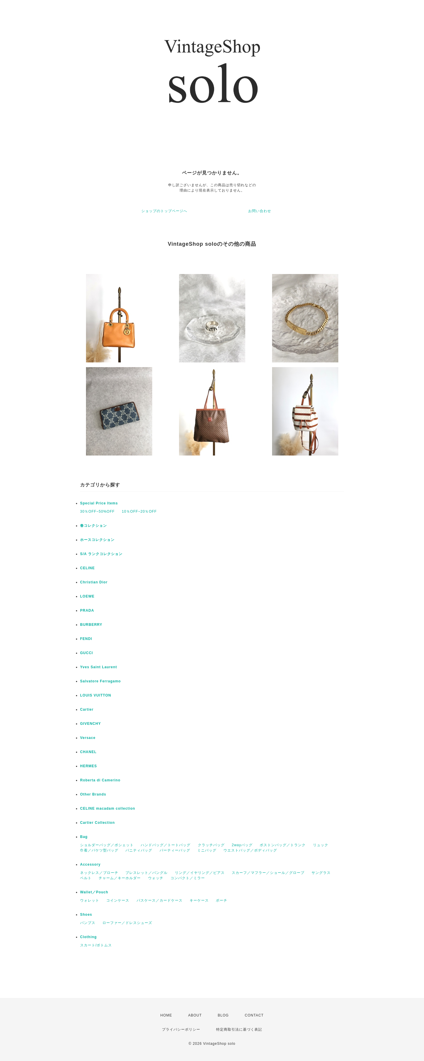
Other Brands (93, 794)
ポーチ (221, 900)
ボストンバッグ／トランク (283, 845)
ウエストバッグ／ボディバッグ (250, 850)
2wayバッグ (242, 845)
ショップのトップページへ (164, 211)
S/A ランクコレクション (101, 554)
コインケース (117, 900)
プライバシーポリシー (181, 1029)
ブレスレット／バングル (146, 873)
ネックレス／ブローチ (99, 873)
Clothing (88, 937)
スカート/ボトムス (96, 945)
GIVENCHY (90, 724)
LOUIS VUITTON (95, 695)
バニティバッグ (138, 850)
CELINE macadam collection (107, 808)
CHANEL (88, 752)
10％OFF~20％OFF (139, 511)
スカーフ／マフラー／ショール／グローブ (268, 873)
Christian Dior (93, 582)
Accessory (90, 864)
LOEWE (87, 596)
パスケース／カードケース (160, 900)
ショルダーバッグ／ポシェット (107, 845)
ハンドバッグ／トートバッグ (166, 845)
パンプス (87, 923)
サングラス (321, 873)
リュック (320, 845)
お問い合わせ (259, 211)
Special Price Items (99, 503)
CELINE (87, 568)
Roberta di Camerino (100, 780)
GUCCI (86, 653)
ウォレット (89, 900)
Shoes (86, 915)
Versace (87, 738)
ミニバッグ (206, 850)
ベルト (86, 878)
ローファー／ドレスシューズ (127, 923)
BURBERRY (91, 625)
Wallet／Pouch (94, 892)
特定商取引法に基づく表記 (239, 1029)
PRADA (87, 610)
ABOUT (195, 1015)
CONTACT (254, 1015)
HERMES (88, 766)
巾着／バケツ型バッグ (99, 850)
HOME (166, 1015)
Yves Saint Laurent (98, 667)
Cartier (87, 709)
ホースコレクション (97, 540)
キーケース (199, 900)
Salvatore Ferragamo (100, 681)
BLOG (223, 1015)
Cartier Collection (97, 823)
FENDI (86, 639)
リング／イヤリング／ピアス (200, 873)
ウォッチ (155, 878)
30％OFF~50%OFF (97, 511)
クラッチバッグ (211, 845)
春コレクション (93, 526)
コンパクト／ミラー (187, 878)
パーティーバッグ (175, 850)
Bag (84, 837)
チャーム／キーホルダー (120, 878)
